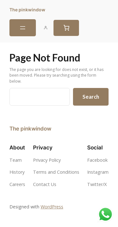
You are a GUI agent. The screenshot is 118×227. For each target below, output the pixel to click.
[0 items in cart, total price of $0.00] (66, 28)
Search (90, 96)
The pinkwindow (27, 9)
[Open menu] (22, 27)
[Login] (46, 28)
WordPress (52, 207)
